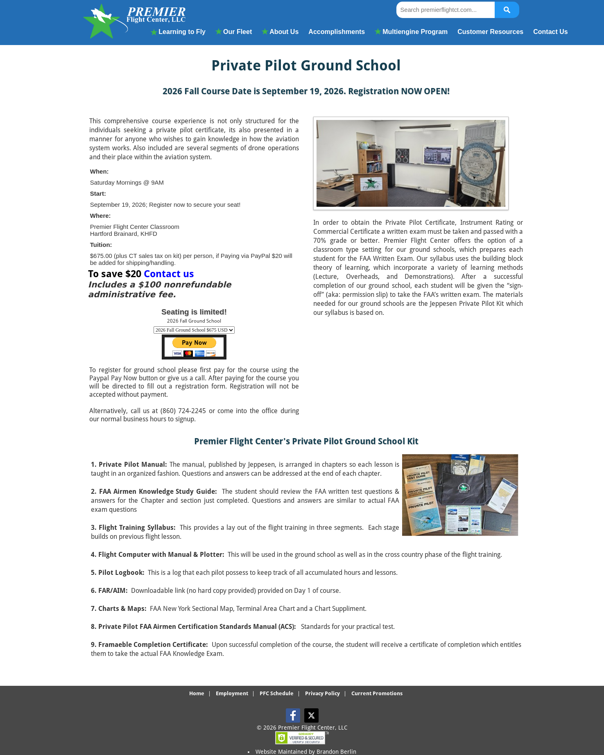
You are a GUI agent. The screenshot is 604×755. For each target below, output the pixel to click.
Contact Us (550, 31)
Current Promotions (377, 693)
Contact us (169, 274)
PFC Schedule (277, 693)
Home (196, 693)
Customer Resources (490, 31)
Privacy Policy (322, 693)
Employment (232, 693)
